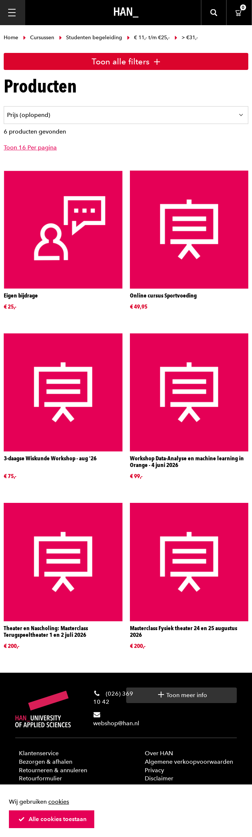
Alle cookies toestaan (52, 819)
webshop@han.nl (116, 723)
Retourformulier (40, 778)
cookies (58, 801)
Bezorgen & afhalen (45, 761)
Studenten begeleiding (91, 37)
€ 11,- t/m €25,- (148, 37)
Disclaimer (159, 778)
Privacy (154, 770)
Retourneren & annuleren (53, 770)
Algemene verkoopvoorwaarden (189, 761)
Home (12, 37)
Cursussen (39, 37)
